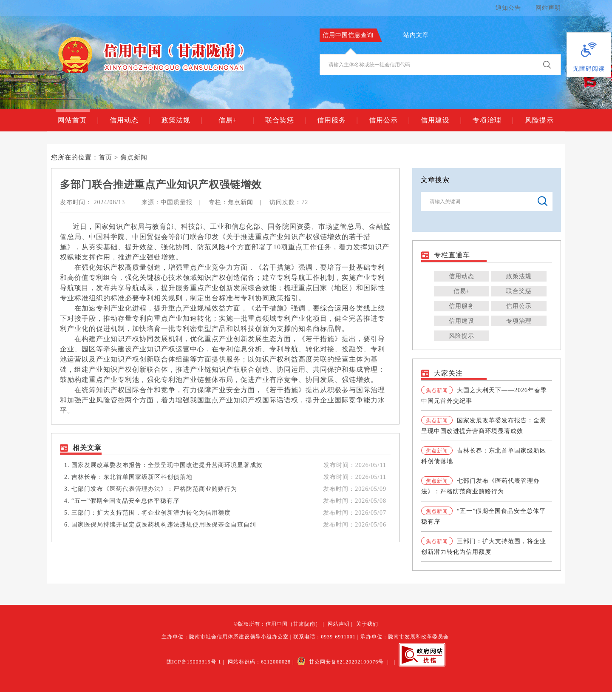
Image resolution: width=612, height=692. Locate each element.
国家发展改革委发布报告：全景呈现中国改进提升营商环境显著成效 (167, 465)
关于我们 (367, 624)
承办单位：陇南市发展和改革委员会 (404, 637)
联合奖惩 (285, 120)
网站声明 (548, 8)
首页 (105, 157)
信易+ (236, 120)
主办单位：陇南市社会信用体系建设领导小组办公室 (225, 637)
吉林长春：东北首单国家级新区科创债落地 (132, 477)
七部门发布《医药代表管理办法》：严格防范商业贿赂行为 (154, 489)
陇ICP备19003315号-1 (194, 662)
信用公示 (389, 120)
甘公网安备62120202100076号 (340, 662)
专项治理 (493, 120)
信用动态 (130, 120)
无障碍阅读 (589, 68)
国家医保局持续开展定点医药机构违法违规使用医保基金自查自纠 (163, 524)
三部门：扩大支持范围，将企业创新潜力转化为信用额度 (151, 513)
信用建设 (441, 120)
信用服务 (337, 120)
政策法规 (182, 120)
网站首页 (78, 120)
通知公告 (508, 8)
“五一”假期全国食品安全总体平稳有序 (125, 501)
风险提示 (539, 120)
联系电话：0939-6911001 (324, 637)
